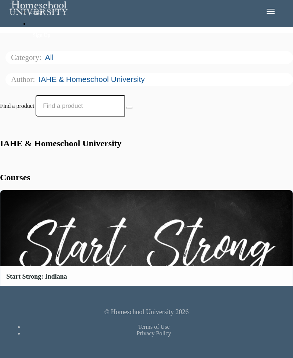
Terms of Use (154, 327)
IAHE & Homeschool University (93, 79)
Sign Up (42, 35)
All (50, 57)
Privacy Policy (154, 333)
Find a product (17, 106)
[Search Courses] (129, 108)
